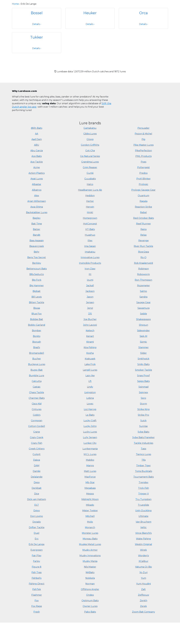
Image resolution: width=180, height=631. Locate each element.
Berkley (36, 263)
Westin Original (143, 544)
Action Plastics (37, 173)
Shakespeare (143, 319)
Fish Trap (37, 572)
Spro (143, 398)
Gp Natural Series (90, 156)
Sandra (143, 296)
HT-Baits (90, 229)
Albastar (36, 184)
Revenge (143, 240)
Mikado (90, 505)
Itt (90, 274)
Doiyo (36, 510)
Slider (143, 353)
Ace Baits (37, 156)
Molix (90, 521)
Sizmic (143, 341)
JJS (90, 313)
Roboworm (143, 274)
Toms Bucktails (143, 471)
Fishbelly (37, 578)
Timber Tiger (143, 465)
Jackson (90, 291)
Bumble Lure (36, 375)
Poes (143, 161)
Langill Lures (90, 370)
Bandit (36, 235)
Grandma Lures (90, 161)
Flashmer (36, 595)
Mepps (90, 493)
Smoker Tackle (143, 370)
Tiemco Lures (143, 454)
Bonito (36, 336)
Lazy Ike (90, 375)
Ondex (90, 595)
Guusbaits (90, 178)
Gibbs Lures (90, 133)
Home (15, 4)
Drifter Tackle (36, 527)
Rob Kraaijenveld (143, 263)
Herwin (90, 206)
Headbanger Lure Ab (90, 190)
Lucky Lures (90, 431)
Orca (143, 13)
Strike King (143, 409)
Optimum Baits (90, 600)
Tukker (36, 37)
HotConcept (90, 223)
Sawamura (143, 308)
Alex (36, 195)
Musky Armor (90, 550)
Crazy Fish (36, 443)
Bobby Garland (36, 325)
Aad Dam (37, 139)
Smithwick (143, 358)
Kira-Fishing (90, 347)
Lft (90, 381)
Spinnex (143, 392)
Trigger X (143, 493)
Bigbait (36, 291)
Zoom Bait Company (143, 611)
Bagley (36, 218)
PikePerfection (143, 150)
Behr (36, 251)
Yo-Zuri (143, 572)
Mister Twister (90, 510)
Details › (36, 24)
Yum (143, 578)
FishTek (36, 589)
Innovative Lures (90, 257)
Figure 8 (36, 566)
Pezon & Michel (143, 133)
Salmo (143, 291)
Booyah (36, 341)
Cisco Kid (36, 403)
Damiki (36, 471)
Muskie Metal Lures (90, 544)
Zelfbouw (143, 595)
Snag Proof (143, 375)
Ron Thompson (143, 280)
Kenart (90, 336)
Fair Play (36, 555)
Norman (90, 583)
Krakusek (90, 358)
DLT (36, 505)
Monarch (90, 527)
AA (36, 133)
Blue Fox (37, 313)
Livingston (90, 392)
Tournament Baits (143, 476)
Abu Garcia (36, 150)
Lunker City (90, 443)
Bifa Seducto (36, 274)
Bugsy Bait (37, 370)
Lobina (90, 398)
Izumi (90, 280)
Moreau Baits (90, 538)
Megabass (90, 488)
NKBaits (90, 572)
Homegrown (90, 218)
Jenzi (90, 308)
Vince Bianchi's (143, 533)
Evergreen (37, 550)
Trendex (143, 482)
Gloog (90, 139)
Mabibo (90, 460)
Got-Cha (90, 150)
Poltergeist (143, 167)
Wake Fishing (143, 538)
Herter (90, 201)
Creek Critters (36, 448)
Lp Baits (90, 415)
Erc (37, 538)
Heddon (90, 195)
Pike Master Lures (143, 145)
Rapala (143, 201)
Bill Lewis (37, 296)
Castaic (36, 386)
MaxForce (90, 476)
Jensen (90, 302)
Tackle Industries (143, 443)
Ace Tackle (36, 161)
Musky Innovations (90, 555)
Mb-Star (90, 482)
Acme (36, 167)
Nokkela (90, 578)
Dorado (36, 521)
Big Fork (36, 280)
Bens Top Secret (36, 257)
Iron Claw (90, 268)
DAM (36, 465)
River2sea (143, 251)
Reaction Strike (143, 206)
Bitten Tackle (36, 302)
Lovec (90, 403)
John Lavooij (90, 325)
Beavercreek (36, 246)
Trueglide (143, 505)
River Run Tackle (143, 246)
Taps (143, 448)
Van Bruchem (143, 521)
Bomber (36, 330)
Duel (36, 533)
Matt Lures (90, 471)
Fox (37, 600)
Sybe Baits (143, 431)
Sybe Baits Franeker (143, 437)
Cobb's (36, 415)
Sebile (143, 313)
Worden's (143, 555)
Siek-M (143, 336)
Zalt (143, 589)
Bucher (36, 358)
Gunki (90, 173)
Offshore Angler (90, 589)
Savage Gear (143, 302)
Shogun (143, 325)
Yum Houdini (143, 583)
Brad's (36, 347)
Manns (90, 465)
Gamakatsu (90, 128)
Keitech (90, 330)
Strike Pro (143, 415)
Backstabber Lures (36, 212)
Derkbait (36, 488)
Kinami (90, 341)
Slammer (143, 347)
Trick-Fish (143, 488)
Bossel (36, 13)
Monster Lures (90, 533)
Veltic (143, 527)
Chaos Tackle (36, 392)
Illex (90, 240)
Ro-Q (143, 257)
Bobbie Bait (36, 319)
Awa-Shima (36, 206)
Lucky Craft (90, 420)
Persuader (143, 128)
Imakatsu (90, 251)
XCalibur (143, 561)
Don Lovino (36, 516)
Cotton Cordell (36, 426)
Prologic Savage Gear (143, 190)
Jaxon (90, 296)
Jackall (90, 285)
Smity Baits (143, 364)
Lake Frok (90, 364)
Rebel (143, 212)
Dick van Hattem (36, 499)
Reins (143, 229)
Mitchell (90, 516)
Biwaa (36, 308)
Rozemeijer (143, 285)
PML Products (143, 156)
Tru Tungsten (143, 499)
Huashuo (90, 235)
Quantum (143, 195)
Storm (143, 403)
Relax (143, 235)
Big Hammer (37, 285)
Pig (143, 139)
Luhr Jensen (90, 437)
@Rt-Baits (36, 128)
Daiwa (36, 460)
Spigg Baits (143, 381)
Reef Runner (143, 223)
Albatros (36, 190)
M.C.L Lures (90, 454)
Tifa (143, 460)
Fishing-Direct (36, 583)
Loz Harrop (90, 409)
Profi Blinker (143, 178)
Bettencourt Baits (36, 268)
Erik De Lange (36, 544)
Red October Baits (143, 218)
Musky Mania (90, 561)
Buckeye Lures (36, 364)
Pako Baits (90, 611)
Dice (36, 493)
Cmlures (36, 409)
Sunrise (143, 426)
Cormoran (36, 420)
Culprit (36, 454)
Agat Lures (37, 178)
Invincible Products (90, 263)
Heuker (90, 13)
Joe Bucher (90, 319)
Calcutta (36, 381)
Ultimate (143, 516)
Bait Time (36, 223)
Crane (36, 431)
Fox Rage (36, 606)
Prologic (143, 184)
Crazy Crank (36, 437)
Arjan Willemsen (36, 201)
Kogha (90, 353)
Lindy (90, 386)
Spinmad (143, 386)
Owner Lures (90, 606)
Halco (90, 184)
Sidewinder (143, 330)
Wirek (143, 550)
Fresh (36, 611)
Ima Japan (90, 246)
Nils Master (90, 566)
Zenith (143, 600)
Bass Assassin (37, 240)
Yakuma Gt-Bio (143, 566)
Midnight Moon (90, 499)
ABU (36, 145)
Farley (36, 561)
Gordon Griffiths (90, 145)
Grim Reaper (90, 167)
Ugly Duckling (143, 510)
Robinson (143, 268)
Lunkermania (90, 448)
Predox (143, 173)
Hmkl (90, 212)
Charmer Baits (37, 398)
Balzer (36, 229)
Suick (143, 420)
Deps (37, 482)
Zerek (143, 606)
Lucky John (90, 426)
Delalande (36, 476)
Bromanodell (36, 353)
